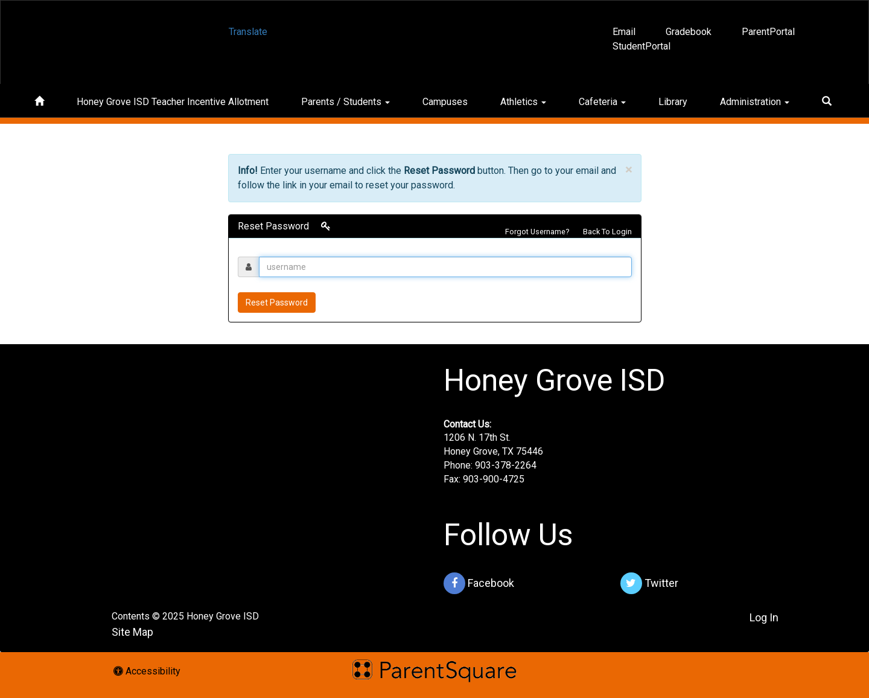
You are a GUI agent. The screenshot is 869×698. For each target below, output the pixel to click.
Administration (754, 101)
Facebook (479, 583)
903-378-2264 (505, 465)
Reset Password (277, 302)
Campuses (445, 101)
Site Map (132, 632)
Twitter (649, 583)
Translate (248, 31)
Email (624, 31)
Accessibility (146, 671)
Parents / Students (345, 101)
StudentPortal (641, 46)
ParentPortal (768, 31)
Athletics (523, 101)
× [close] (628, 170)
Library (672, 101)
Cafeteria (602, 101)
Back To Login (607, 231)
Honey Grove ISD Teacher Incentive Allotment (173, 101)
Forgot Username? (537, 231)
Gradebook (688, 31)
